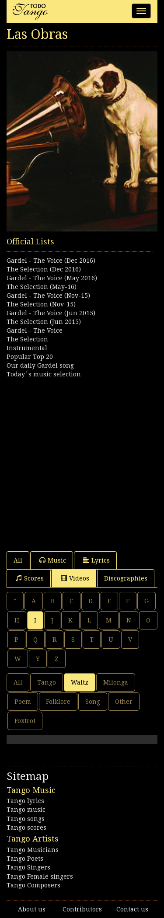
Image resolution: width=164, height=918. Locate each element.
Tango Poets (25, 858)
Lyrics (96, 560)
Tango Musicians (33, 849)
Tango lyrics (25, 800)
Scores (30, 578)
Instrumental (27, 347)
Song (92, 701)
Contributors (82, 909)
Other (124, 701)
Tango (46, 682)
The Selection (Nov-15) (41, 304)
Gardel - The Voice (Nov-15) (48, 295)
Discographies (125, 578)
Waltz (79, 682)
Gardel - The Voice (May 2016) (52, 278)
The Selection (27, 339)
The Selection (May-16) (42, 286)
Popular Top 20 (30, 356)
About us (31, 909)
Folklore (58, 701)
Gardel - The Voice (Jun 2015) (51, 312)
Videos (75, 578)
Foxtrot (24, 720)
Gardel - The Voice (35, 330)
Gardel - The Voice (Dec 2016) (51, 260)
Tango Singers (28, 867)
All (18, 560)
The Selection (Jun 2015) (44, 321)
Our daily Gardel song (40, 365)
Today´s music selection (44, 374)
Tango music (26, 809)
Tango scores (26, 827)
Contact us (132, 909)
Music (52, 560)
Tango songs (26, 818)
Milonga (115, 682)
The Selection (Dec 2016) (44, 269)
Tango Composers (33, 885)
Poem (22, 701)
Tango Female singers (40, 876)
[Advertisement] (82, 460)
